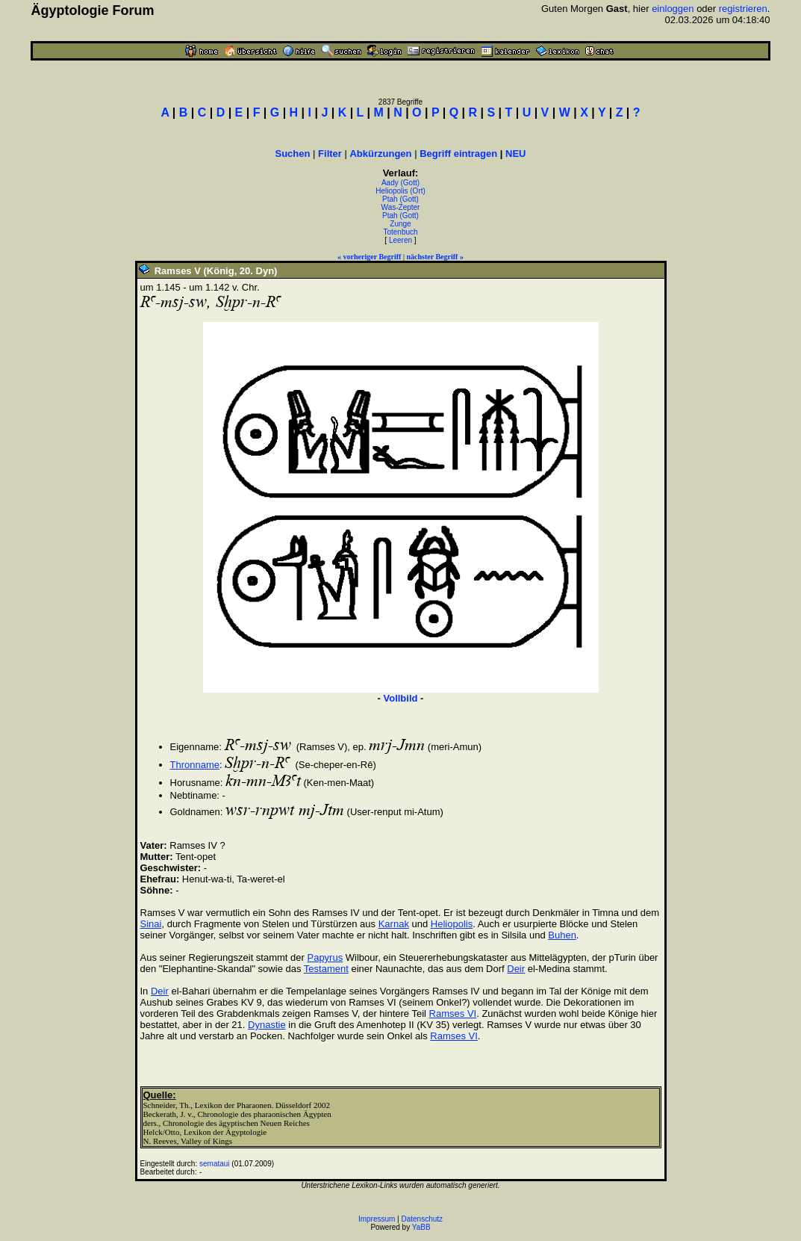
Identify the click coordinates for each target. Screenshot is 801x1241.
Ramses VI (453, 1013)
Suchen (293, 153)
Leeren (400, 240)
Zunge (400, 224)
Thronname (194, 764)
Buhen (562, 935)
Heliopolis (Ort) (400, 191)
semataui (214, 1164)
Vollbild (401, 698)
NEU (515, 153)
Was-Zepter (400, 207)
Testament (326, 968)
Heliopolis (452, 923)
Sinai (151, 923)
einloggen (673, 8)
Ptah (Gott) (400, 199)
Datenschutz (422, 1219)
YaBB (421, 1227)
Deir (516, 968)
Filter (330, 153)
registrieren (743, 8)
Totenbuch (400, 232)
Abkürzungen (380, 153)
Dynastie (267, 1024)
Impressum (376, 1219)
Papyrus (325, 957)
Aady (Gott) (400, 183)
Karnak (393, 923)
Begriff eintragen (458, 153)
